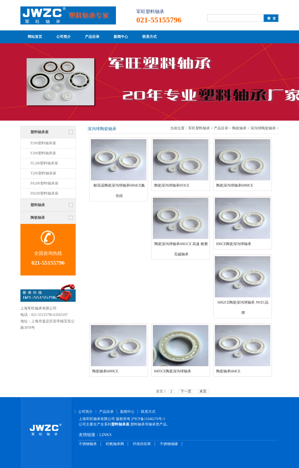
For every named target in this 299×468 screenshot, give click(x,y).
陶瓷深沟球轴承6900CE (234, 185)
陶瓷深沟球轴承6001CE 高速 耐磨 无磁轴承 (181, 249)
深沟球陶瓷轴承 (263, 128)
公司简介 (63, 37)
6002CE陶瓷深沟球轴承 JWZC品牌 (243, 307)
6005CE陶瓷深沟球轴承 (172, 371)
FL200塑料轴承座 (44, 163)
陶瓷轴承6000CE (105, 371)
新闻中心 (121, 37)
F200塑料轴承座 (43, 153)
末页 (203, 391)
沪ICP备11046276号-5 (148, 419)
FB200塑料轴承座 (44, 193)
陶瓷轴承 (239, 128)
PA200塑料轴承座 (44, 183)
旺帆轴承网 (115, 444)
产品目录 (92, 37)
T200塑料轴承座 (43, 173)
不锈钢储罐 (169, 444)
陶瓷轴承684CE (228, 371)
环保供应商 (142, 444)
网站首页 (35, 37)
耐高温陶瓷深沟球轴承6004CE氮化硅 (119, 190)
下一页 (185, 391)
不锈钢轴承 (88, 444)
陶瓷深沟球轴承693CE (172, 185)
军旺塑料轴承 (199, 128)
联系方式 (149, 37)
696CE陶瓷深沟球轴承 (233, 244)
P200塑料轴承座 (43, 143)
